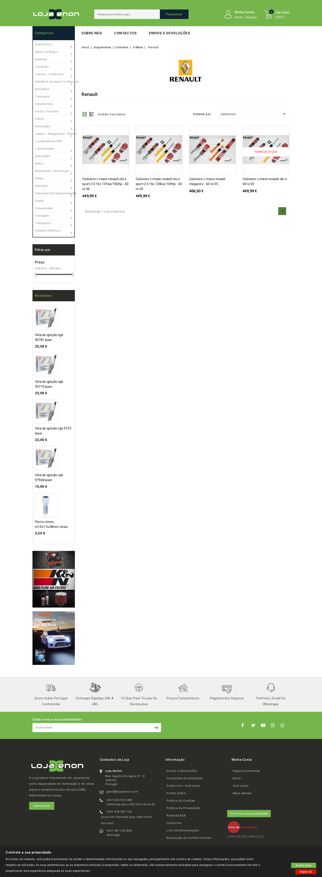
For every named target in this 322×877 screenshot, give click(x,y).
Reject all (306, 871)
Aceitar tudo (304, 865)
